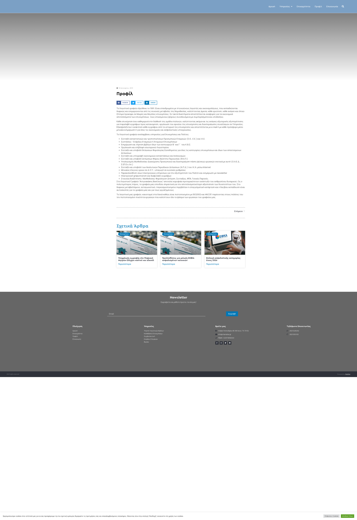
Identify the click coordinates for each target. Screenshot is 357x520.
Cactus (347, 391)
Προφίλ (318, 15)
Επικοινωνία (332, 15)
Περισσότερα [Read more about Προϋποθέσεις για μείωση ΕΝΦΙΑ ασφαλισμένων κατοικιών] (168, 280)
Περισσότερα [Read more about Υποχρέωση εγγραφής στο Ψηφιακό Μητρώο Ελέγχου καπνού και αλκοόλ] (124, 280)
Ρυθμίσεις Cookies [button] (331, 516)
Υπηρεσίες (286, 15)
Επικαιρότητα (303, 15)
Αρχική (272, 15)
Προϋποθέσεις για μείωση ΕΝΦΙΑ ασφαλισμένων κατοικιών (178, 276)
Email (109, 326)
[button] (343, 15)
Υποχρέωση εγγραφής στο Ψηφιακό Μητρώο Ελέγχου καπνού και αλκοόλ (136, 276)
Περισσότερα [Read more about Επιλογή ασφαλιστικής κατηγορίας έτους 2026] (212, 280)
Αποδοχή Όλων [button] (347, 516)
